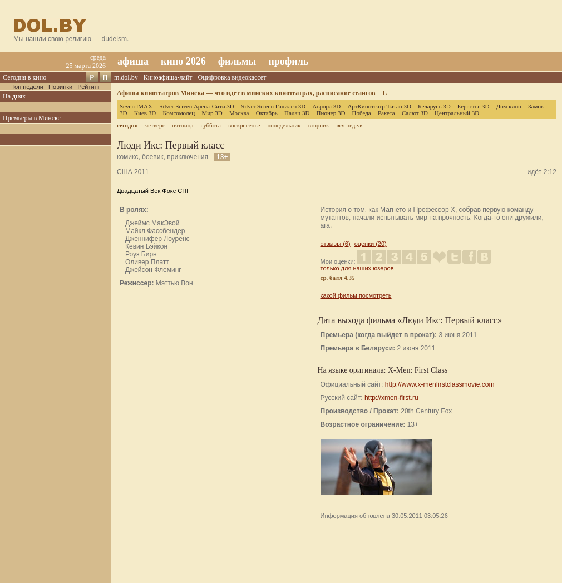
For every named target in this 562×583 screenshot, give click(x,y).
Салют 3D (415, 113)
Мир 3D (211, 113)
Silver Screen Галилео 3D (273, 106)
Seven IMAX (136, 106)
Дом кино (508, 106)
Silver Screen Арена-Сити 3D (196, 106)
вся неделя (349, 125)
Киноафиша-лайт (168, 77)
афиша (133, 61)
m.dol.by (126, 77)
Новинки (60, 86)
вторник (318, 125)
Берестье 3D (473, 106)
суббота (210, 125)
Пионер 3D (331, 113)
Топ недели (27, 86)
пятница (182, 125)
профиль (288, 61)
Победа (361, 113)
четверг (155, 125)
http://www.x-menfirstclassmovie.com (440, 384)
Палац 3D (296, 113)
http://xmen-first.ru (391, 398)
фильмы (237, 61)
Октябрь (267, 113)
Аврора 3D (326, 106)
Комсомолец (178, 113)
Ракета (386, 113)
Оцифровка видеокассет (232, 77)
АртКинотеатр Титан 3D (379, 106)
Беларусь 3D (434, 106)
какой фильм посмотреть (356, 295)
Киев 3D (145, 113)
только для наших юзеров (357, 268)
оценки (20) (370, 243)
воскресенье (244, 125)
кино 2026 (183, 61)
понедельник (283, 125)
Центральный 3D (457, 113)
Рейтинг (88, 86)
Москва (239, 113)
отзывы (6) (336, 243)
